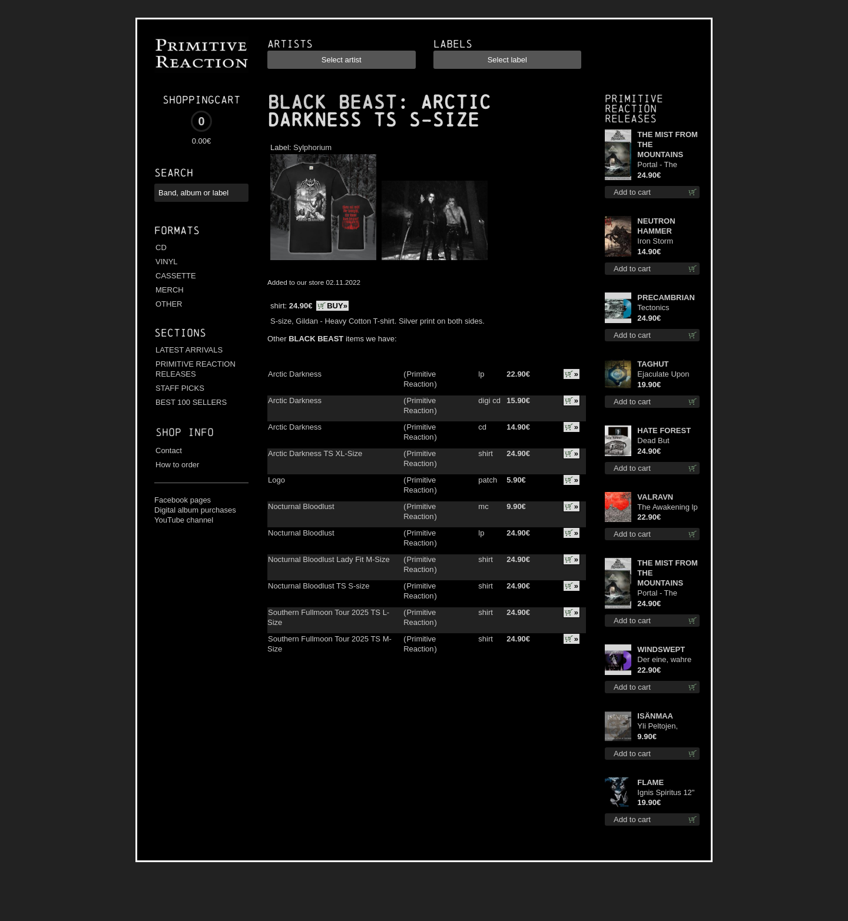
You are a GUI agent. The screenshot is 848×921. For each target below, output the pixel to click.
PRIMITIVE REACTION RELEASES (195, 369)
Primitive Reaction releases (634, 108)
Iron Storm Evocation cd (659, 242)
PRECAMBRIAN (666, 297)
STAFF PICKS (179, 388)
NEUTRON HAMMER (656, 226)
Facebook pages (182, 500)
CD (161, 247)
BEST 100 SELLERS (191, 402)
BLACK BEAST (332, 102)
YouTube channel (183, 520)
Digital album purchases (195, 510)
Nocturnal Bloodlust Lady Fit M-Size (329, 559)
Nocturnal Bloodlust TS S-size (318, 585)
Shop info (184, 432)
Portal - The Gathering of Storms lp (658, 593)
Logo (276, 480)
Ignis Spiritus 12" (665, 792)
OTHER (169, 304)
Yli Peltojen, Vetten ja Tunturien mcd (661, 726)
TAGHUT (652, 364)
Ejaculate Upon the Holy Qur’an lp (668, 375)
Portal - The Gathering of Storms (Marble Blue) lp (663, 165)
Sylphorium (312, 147)
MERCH (169, 289)
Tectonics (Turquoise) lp (660, 308)
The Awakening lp (667, 507)
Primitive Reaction (419, 379)
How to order (177, 464)
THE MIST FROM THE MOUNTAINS (667, 144)
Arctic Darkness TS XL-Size (315, 453)
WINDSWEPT (661, 649)
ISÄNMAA (655, 715)
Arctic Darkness (295, 374)
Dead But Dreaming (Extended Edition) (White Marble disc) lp (662, 441)
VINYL (166, 261)
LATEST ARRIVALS (189, 349)
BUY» (337, 305)
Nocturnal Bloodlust (301, 506)
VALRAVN (655, 497)
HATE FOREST (664, 430)
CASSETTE (175, 275)
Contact (168, 450)
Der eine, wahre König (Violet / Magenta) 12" (664, 660)
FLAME (650, 782)
